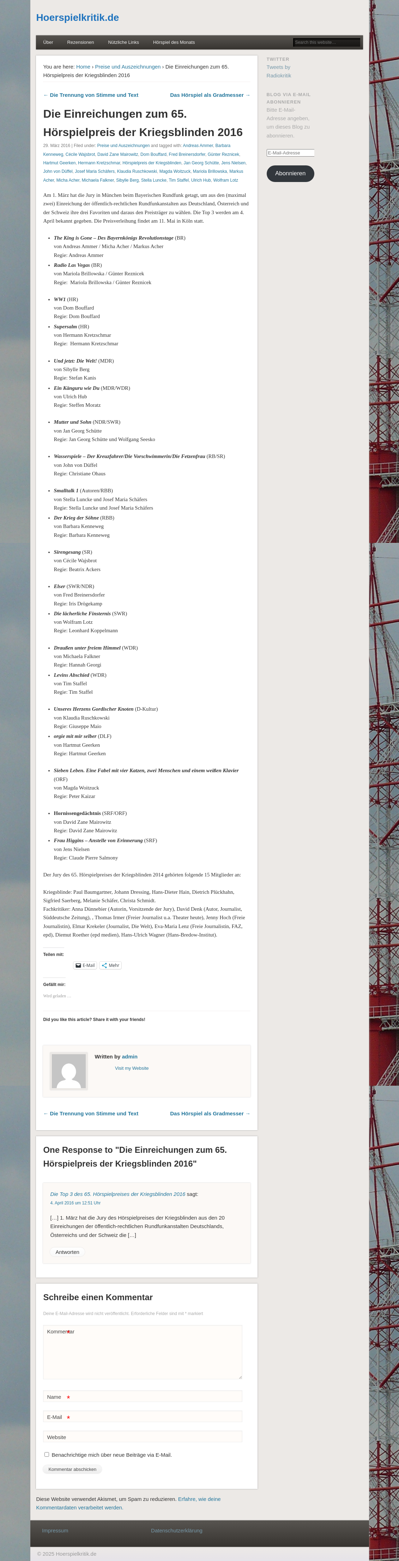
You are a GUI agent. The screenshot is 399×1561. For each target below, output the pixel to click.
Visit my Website (132, 1068)
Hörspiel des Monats (174, 42)
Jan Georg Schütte (201, 162)
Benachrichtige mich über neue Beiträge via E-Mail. (112, 1455)
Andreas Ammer (198, 145)
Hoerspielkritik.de (77, 17)
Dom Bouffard (153, 154)
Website (56, 1437)
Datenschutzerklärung (176, 1530)
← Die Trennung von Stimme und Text (90, 95)
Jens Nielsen (233, 162)
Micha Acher (67, 180)
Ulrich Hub (201, 180)
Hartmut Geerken (59, 162)
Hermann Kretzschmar (99, 162)
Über (48, 42)
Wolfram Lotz (225, 180)
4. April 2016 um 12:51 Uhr (75, 1203)
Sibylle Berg (127, 180)
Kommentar (59, 1332)
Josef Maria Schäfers (95, 171)
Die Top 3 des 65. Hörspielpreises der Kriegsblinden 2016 (117, 1194)
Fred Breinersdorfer (187, 154)
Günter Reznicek (223, 154)
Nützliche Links (123, 42)
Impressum (55, 1530)
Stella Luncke (154, 180)
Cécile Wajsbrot (80, 154)
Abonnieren (290, 173)
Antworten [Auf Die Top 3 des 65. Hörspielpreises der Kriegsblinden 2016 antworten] (67, 1252)
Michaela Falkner (98, 180)
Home (83, 67)
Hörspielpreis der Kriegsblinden (151, 162)
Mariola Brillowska (210, 171)
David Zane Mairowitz (117, 154)
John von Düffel (57, 171)
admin (130, 1057)
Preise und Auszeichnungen (128, 67)
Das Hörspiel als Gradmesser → (210, 95)
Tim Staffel (179, 180)
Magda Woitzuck (175, 171)
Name (58, 1397)
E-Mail (58, 1417)
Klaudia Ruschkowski (137, 171)
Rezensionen (80, 42)
